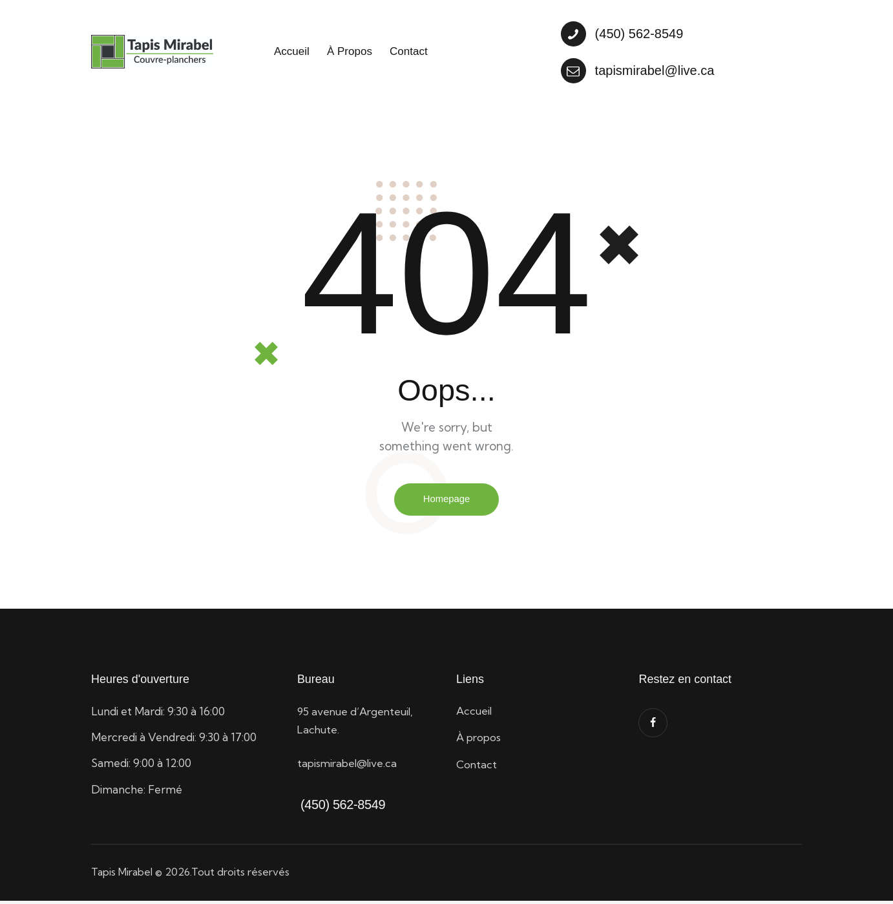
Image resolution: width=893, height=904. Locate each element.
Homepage (446, 501)
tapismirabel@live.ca (349, 765)
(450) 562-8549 (341, 807)
